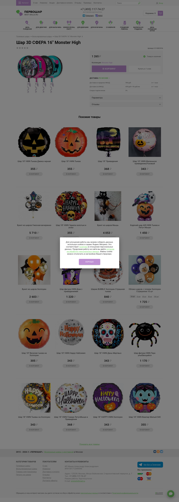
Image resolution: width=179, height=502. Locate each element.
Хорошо (89, 262)
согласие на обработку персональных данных (90, 250)
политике (83, 247)
